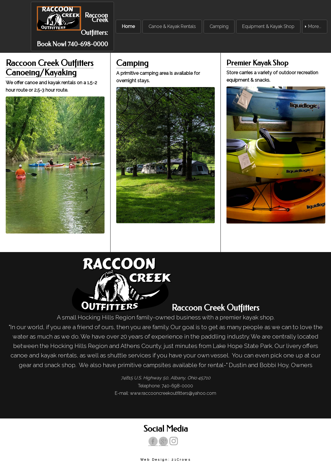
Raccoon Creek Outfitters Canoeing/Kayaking (49, 68)
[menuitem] (72, 26)
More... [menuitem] (314, 26)
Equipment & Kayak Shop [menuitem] (268, 26)
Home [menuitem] (128, 26)
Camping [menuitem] (219, 26)
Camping (132, 63)
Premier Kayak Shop (257, 63)
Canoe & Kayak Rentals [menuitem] (172, 26)
